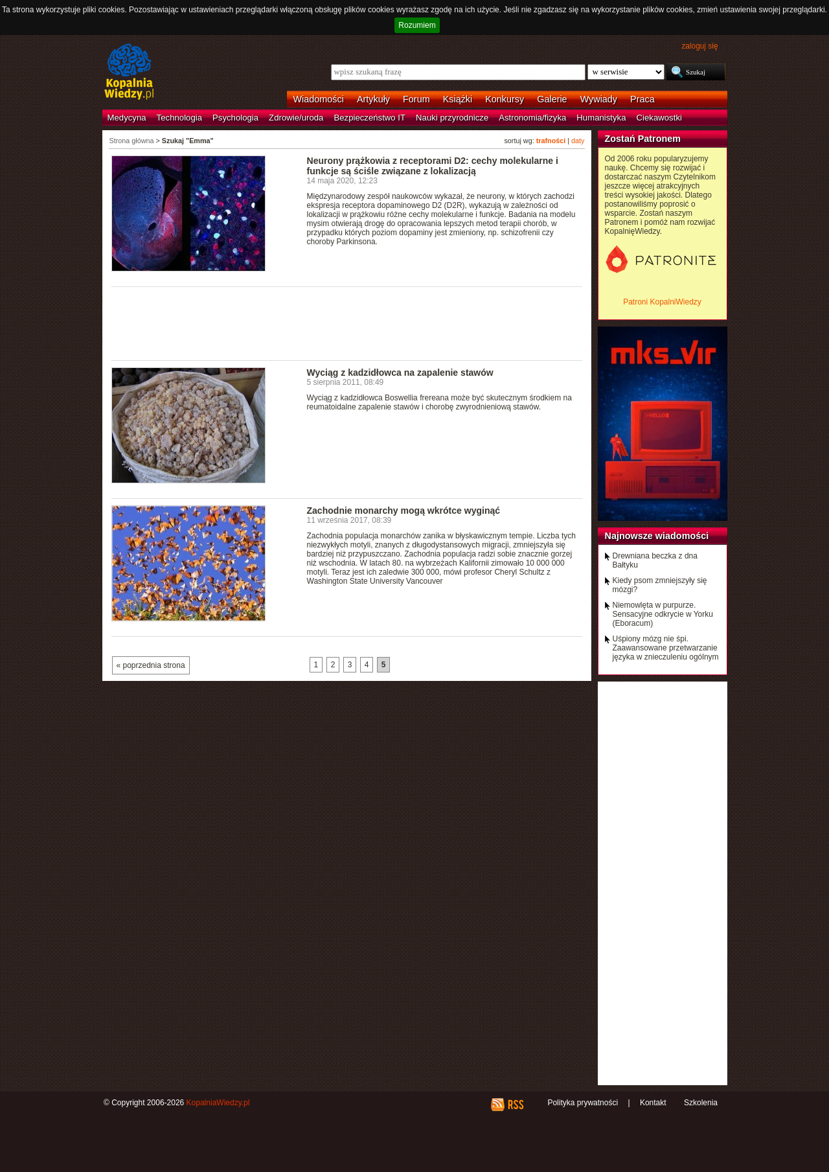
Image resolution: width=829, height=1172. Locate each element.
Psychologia (235, 117)
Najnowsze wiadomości (657, 536)
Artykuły (373, 99)
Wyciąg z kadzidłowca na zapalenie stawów (400, 372)
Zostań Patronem (643, 138)
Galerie (552, 99)
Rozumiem (416, 25)
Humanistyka (601, 117)
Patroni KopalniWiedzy (662, 301)
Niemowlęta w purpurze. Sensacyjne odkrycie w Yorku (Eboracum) (663, 614)
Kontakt (653, 1102)
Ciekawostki (659, 117)
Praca (642, 99)
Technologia (179, 117)
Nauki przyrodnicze (452, 117)
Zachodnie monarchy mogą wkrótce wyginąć (404, 510)
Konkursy (504, 99)
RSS (515, 1104)
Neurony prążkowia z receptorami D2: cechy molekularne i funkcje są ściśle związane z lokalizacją (432, 165)
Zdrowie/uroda (296, 117)
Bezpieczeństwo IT (369, 117)
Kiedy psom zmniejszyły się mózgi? (660, 585)
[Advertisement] (347, 322)
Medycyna (127, 117)
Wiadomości (318, 99)
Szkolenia (701, 1102)
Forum (416, 99)
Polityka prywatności (582, 1102)
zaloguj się (699, 46)
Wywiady (598, 99)
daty (577, 140)
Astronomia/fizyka (532, 117)
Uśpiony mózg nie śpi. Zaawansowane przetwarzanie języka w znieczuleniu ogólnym (666, 647)
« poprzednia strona (151, 665)
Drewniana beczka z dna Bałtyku (655, 560)
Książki (458, 99)
